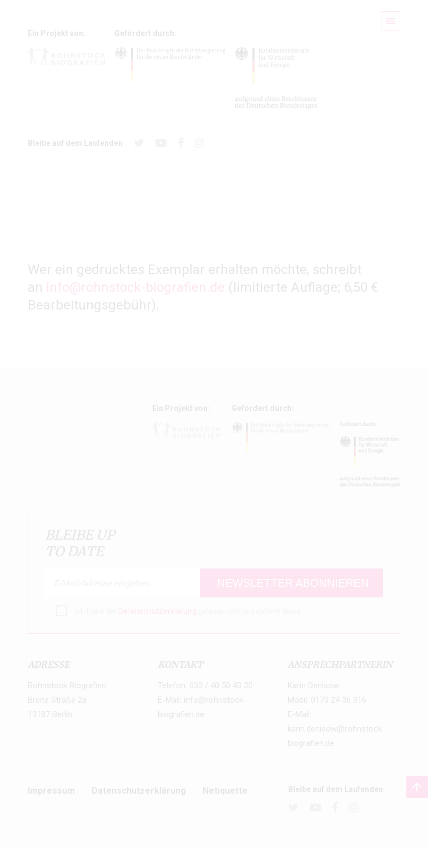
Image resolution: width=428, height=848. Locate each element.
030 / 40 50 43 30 (221, 685)
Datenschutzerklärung (157, 611)
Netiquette (225, 790)
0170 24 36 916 (338, 700)
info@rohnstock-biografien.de (135, 287)
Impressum (51, 790)
